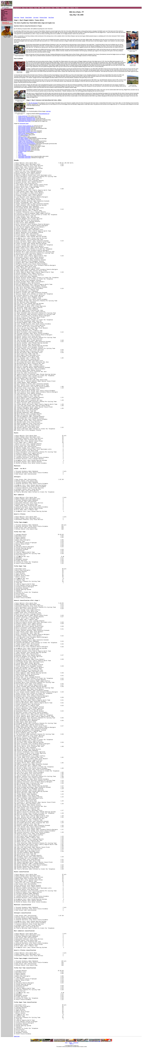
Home (2, 9)
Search (72, 7)
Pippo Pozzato (21, 133)
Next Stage (51, 17)
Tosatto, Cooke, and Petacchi (25, 141)
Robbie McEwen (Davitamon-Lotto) (26, 118)
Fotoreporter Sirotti (23, 123)
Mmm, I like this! (22, 155)
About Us (72, 1043)
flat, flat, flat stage (33, 103)
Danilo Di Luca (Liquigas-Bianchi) (26, 117)
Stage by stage (4, 13)
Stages (2, 10)
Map (2, 17)
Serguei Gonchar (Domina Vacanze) (27, 143)
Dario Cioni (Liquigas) (23, 145)
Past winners (4, 18)
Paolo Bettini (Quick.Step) (24, 121)
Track (53, 7)
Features (31, 7)
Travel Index (75, 1042)
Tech (26, 7)
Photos (57, 7)
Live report (35, 17)
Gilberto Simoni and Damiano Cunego (27, 132)
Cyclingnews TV (17, 7)
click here (48, 111)
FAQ (2, 19)
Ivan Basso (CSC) (22, 137)
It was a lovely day (22, 116)
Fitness (62, 7)
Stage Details (28, 17)
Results (22, 17)
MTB (39, 7)
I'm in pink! (20, 153)
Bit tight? (20, 152)
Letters (67, 7)
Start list (3, 12)
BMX (42, 7)
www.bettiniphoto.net (44, 113)
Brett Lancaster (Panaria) (24, 127)
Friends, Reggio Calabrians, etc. (26, 125)
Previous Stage (43, 17)
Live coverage (4, 11)
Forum (76, 7)
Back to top (16, 1036)
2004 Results (4, 20)
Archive (70, 1042)
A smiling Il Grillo (22, 151)
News (23, 7)
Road (35, 7)
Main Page (16, 17)
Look (19, 136)
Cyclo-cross (48, 7)
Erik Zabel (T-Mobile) (23, 134)
